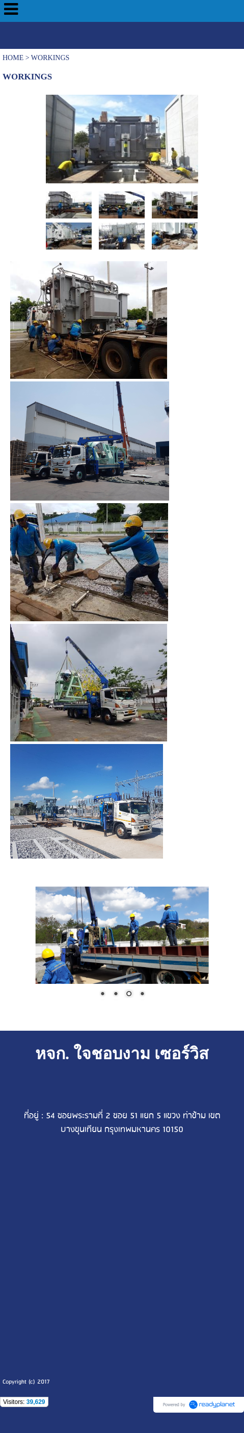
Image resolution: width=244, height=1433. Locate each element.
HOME (13, 58)
